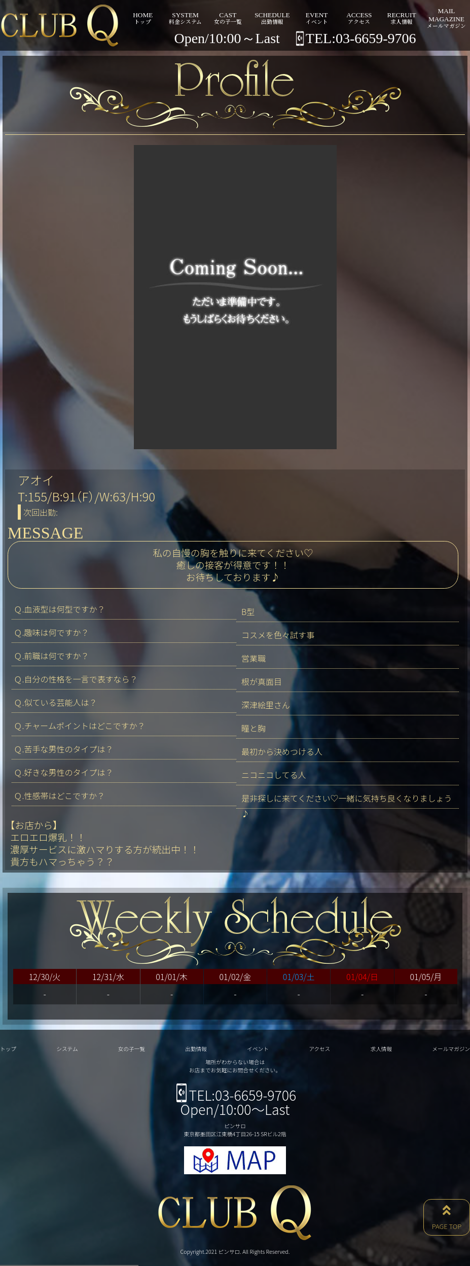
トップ (8, 1049)
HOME (143, 18)
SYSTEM (185, 18)
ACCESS (359, 18)
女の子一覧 (131, 1049)
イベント (258, 1049)
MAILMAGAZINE (446, 18)
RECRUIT (401, 18)
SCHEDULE (272, 18)
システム (67, 1049)
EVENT (317, 18)
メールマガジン (451, 1049)
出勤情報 (196, 1049)
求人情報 (381, 1049)
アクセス (319, 1049)
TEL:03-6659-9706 (235, 1095)
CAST (227, 18)
